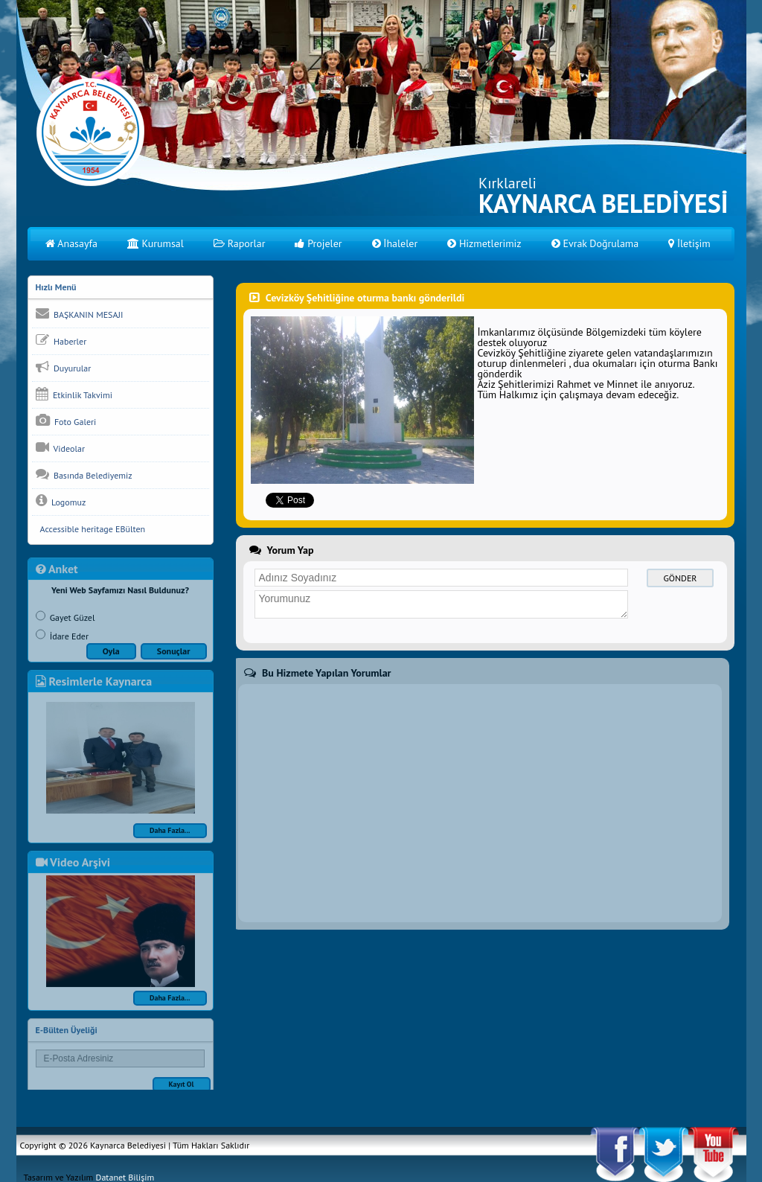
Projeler (318, 243)
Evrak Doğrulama (595, 243)
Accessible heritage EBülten (91, 528)
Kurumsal (155, 243)
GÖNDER (680, 578)
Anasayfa (71, 243)
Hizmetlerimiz (484, 243)
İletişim (689, 243)
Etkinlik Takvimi (74, 393)
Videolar (60, 447)
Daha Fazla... (170, 837)
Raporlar (240, 243)
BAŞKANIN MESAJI (80, 313)
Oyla (111, 657)
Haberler (61, 340)
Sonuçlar (173, 657)
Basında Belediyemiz (84, 474)
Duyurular (64, 367)
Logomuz (61, 501)
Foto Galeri (66, 420)
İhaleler (395, 243)
